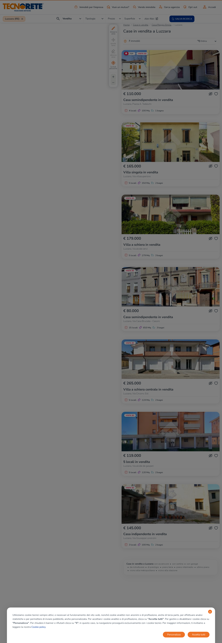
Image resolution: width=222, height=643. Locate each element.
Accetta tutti (198, 634)
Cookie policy (38, 627)
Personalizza (174, 634)
